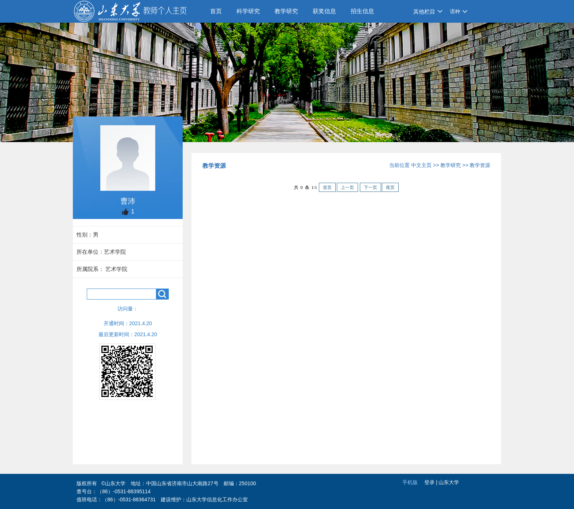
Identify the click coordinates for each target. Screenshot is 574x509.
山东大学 (449, 482)
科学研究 (248, 11)
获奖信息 (324, 11)
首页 (216, 11)
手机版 (410, 482)
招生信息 (362, 11)
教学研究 (286, 11)
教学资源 (480, 165)
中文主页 (421, 165)
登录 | (431, 482)
